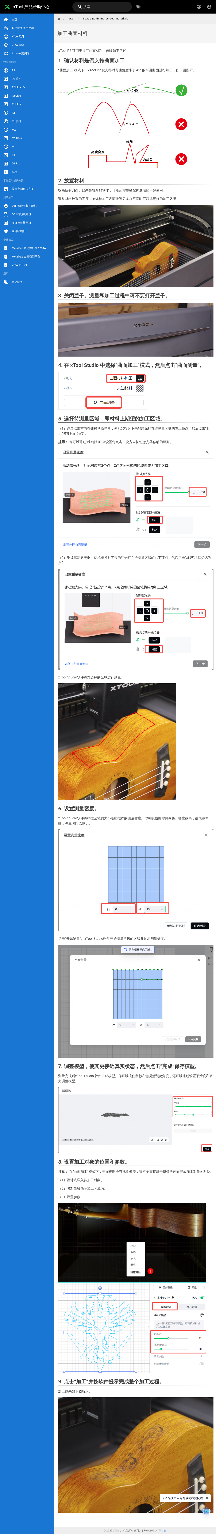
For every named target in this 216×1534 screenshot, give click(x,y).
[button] (199, 7)
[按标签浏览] (139, 7)
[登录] (209, 7)
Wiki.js (162, 1530)
